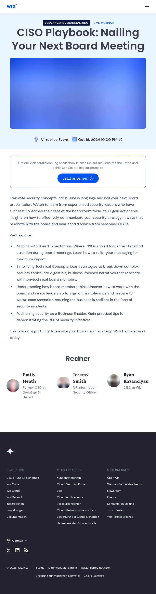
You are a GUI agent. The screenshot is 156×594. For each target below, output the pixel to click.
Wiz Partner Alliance (120, 517)
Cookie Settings (94, 576)
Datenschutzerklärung (62, 567)
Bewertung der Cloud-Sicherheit (78, 517)
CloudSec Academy (70, 497)
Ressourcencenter (69, 504)
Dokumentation (16, 517)
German (16, 541)
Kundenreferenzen (69, 478)
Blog (59, 491)
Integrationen (15, 504)
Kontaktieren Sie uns (120, 504)
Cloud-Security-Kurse (71, 484)
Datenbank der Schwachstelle (76, 523)
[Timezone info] (120, 139)
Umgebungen (15, 510)
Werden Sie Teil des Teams (125, 484)
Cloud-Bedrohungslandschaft (76, 510)
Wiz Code (12, 484)
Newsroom (114, 491)
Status (40, 567)
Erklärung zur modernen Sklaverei (58, 576)
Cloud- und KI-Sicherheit (22, 478)
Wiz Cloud (13, 491)
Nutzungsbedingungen (95, 567)
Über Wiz (113, 478)
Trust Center (115, 510)
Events (111, 497)
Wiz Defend (14, 497)
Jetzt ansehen (78, 178)
